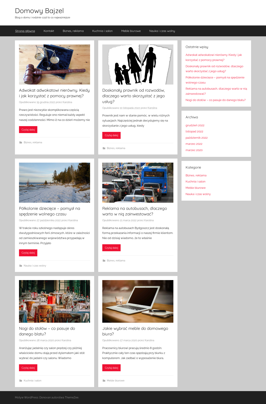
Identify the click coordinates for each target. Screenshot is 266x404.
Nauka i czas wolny (162, 31)
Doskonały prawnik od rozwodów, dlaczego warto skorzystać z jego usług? (133, 96)
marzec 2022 (194, 143)
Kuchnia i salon (102, 31)
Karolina (67, 102)
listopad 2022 (194, 131)
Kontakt (49, 31)
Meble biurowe (131, 31)
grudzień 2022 (195, 125)
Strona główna (25, 31)
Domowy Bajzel (39, 10)
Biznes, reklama (73, 31)
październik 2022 (197, 137)
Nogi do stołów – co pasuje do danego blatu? (216, 100)
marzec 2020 (194, 150)
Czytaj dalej (28, 129)
